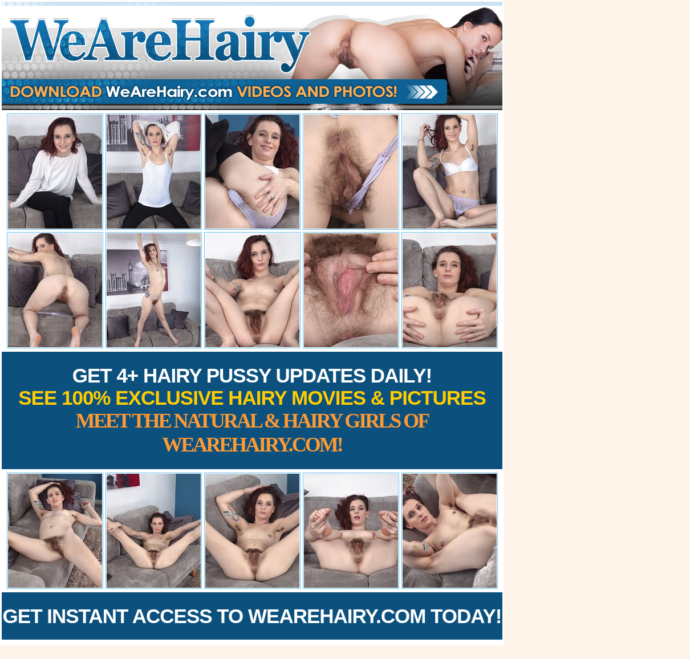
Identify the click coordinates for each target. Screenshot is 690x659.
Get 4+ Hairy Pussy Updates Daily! (252, 410)
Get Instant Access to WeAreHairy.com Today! (252, 616)
